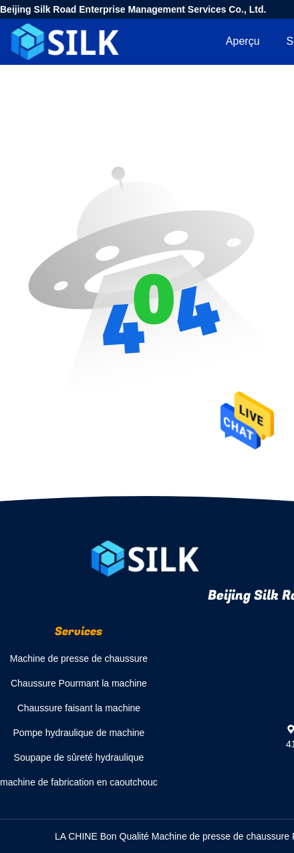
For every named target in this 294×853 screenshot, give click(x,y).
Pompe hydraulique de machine (78, 732)
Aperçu (243, 41)
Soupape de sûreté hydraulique (79, 757)
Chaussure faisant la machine (78, 708)
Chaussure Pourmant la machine (79, 683)
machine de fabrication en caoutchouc (79, 782)
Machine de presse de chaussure (79, 658)
